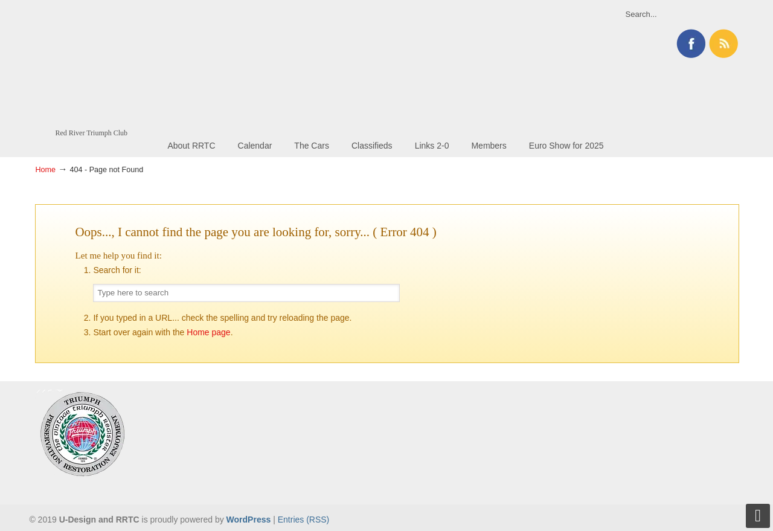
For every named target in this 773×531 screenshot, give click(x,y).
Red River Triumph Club (95, 64)
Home (45, 170)
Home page (208, 332)
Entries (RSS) (304, 519)
